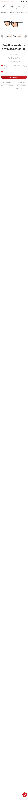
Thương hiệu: (12, 54)
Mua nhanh (14, 77)
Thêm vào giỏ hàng (14, 61)
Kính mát (11, 7)
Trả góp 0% (7, 82)
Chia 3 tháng (21, 82)
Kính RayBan (4, 7)
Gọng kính (18, 7)
